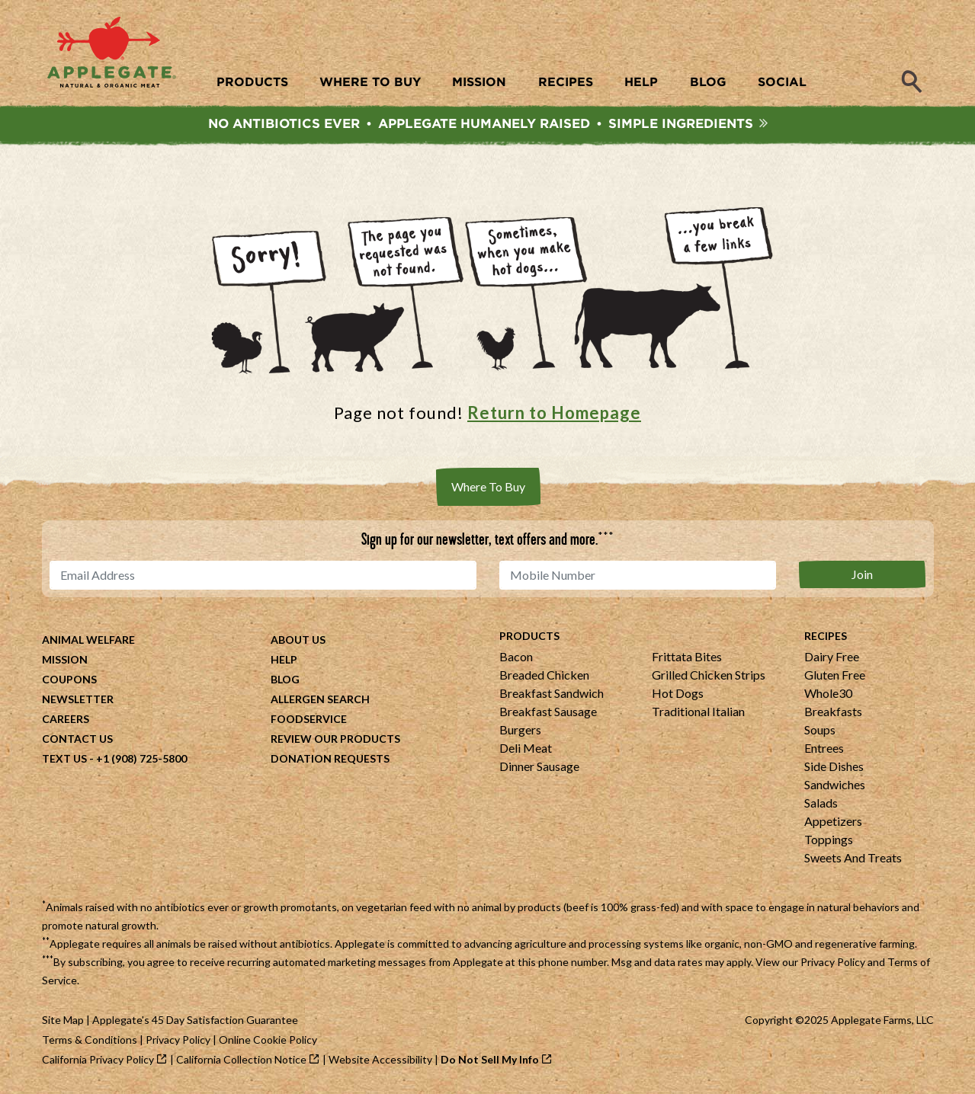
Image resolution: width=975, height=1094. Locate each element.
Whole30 (828, 693)
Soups (819, 729)
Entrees (824, 748)
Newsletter (78, 699)
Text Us (64, 758)
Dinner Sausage (539, 766)
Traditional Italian (698, 711)
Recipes (825, 635)
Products (529, 635)
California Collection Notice (241, 1059)
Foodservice (309, 718)
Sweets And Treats (853, 857)
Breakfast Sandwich (551, 693)
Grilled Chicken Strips (708, 674)
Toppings (828, 839)
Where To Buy (488, 486)
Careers (65, 718)
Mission (65, 659)
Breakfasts (833, 711)
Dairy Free (831, 656)
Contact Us (77, 738)
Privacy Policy (832, 961)
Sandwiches (834, 784)
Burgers (520, 729)
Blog (285, 679)
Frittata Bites (687, 656)
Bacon (516, 656)
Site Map (63, 1019)
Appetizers (833, 821)
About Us (298, 639)
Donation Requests (330, 758)
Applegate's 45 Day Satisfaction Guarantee (195, 1019)
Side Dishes (834, 766)
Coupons (69, 679)
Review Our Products (335, 738)
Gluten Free (834, 674)
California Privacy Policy (98, 1059)
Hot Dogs (678, 693)
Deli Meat (525, 748)
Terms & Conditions (89, 1039)
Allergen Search (320, 699)
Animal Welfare (88, 639)
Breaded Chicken (544, 674)
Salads (821, 802)
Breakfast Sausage (548, 711)
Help (284, 659)
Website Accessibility (380, 1059)
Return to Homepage (554, 412)
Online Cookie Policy (268, 1039)
